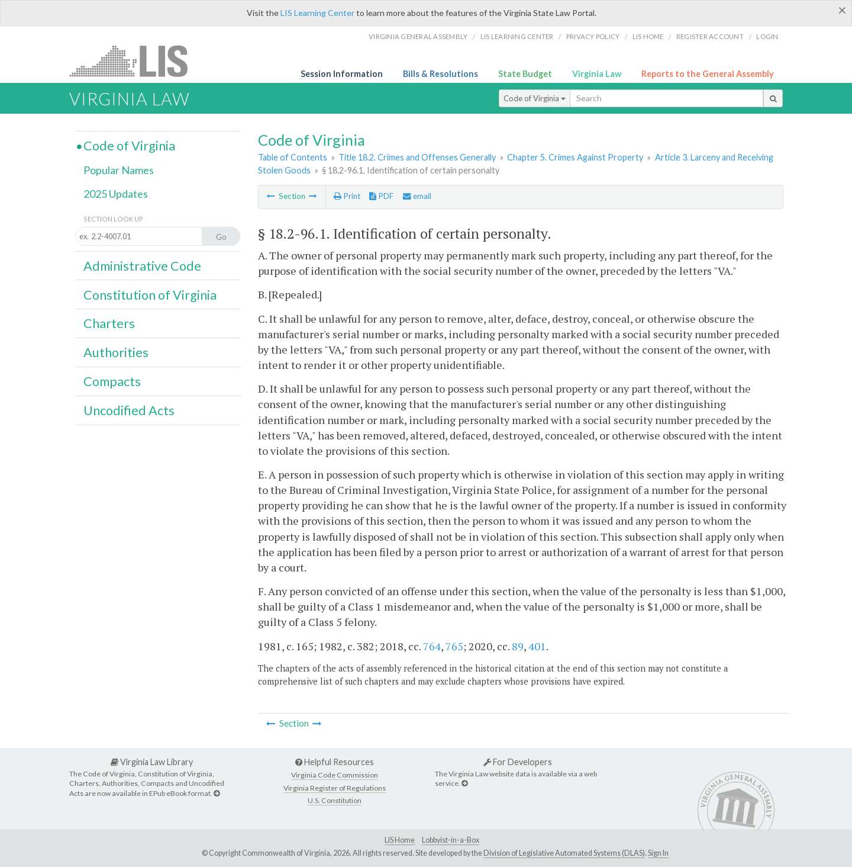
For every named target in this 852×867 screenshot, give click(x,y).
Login (767, 36)
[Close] (842, 10)
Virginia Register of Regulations (334, 787)
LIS (135, 60)
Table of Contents (292, 157)
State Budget (525, 74)
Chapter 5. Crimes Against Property (575, 157)
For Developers (517, 762)
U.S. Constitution (335, 800)
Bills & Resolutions (440, 74)
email (417, 196)
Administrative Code (142, 266)
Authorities (116, 352)
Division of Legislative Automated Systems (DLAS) (564, 853)
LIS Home (400, 840)
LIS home (648, 36)
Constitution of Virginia (150, 295)
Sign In (658, 853)
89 (518, 646)
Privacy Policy (593, 36)
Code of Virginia (535, 98)
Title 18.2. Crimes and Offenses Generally (417, 157)
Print (347, 196)
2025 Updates (115, 193)
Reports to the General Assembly (707, 74)
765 (454, 646)
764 (432, 646)
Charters (109, 323)
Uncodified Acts (129, 410)
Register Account (710, 36)
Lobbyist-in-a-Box (450, 840)
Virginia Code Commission (334, 774)
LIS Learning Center (317, 13)
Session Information (342, 74)
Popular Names (118, 169)
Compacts (112, 381)
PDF (381, 196)
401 (537, 646)
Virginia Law (596, 74)
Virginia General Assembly (418, 36)
